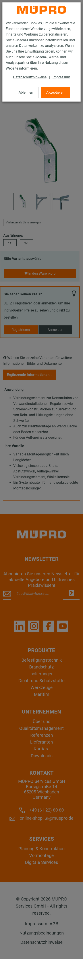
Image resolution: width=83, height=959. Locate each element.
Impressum (61, 77)
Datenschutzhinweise (29, 77)
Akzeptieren (55, 92)
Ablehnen (26, 92)
